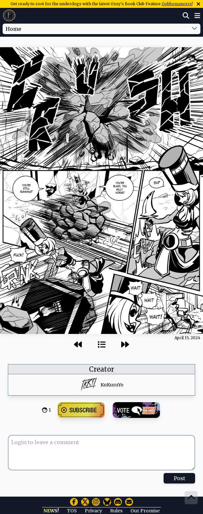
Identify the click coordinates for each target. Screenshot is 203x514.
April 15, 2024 (187, 337)
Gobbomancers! (177, 3)
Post (179, 478)
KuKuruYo (112, 385)
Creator (101, 369)
